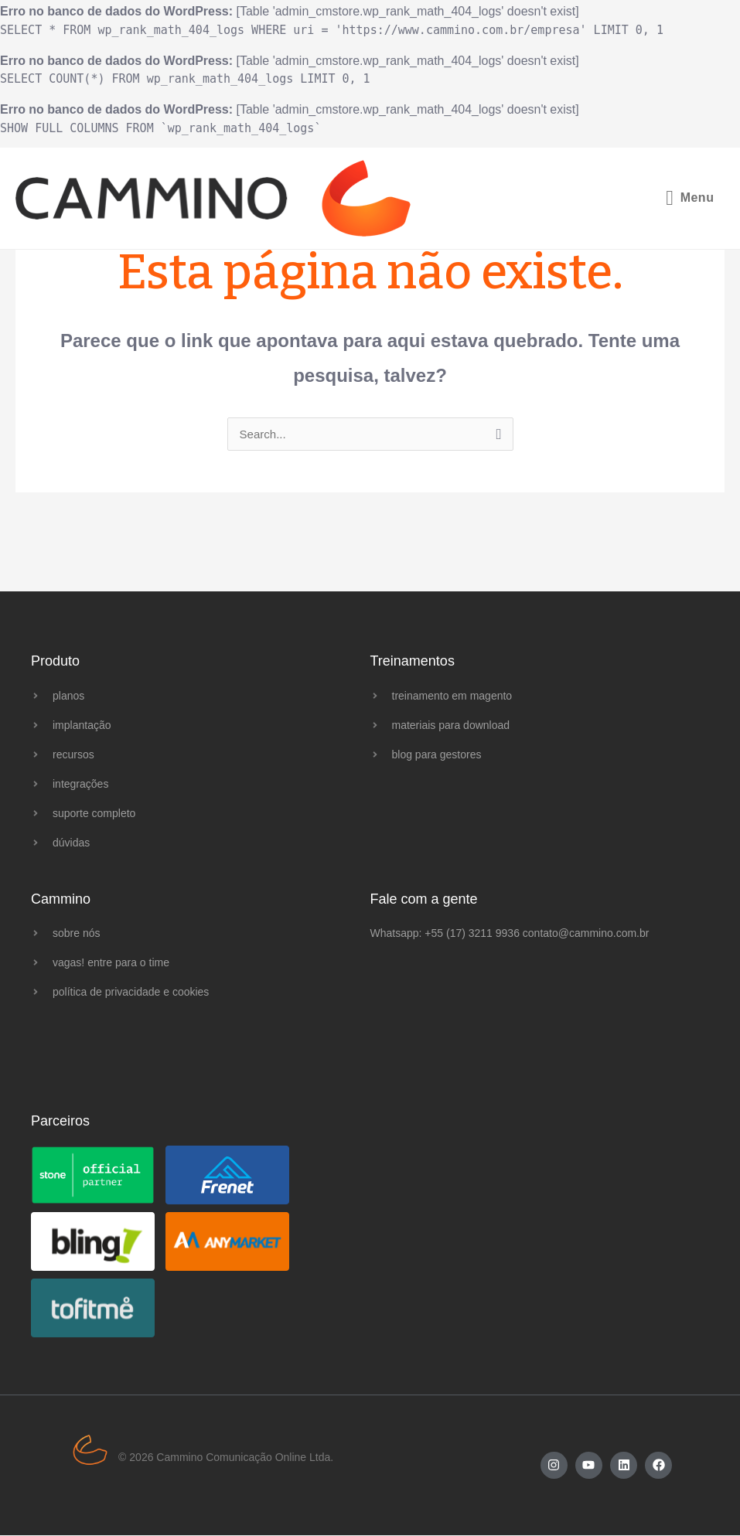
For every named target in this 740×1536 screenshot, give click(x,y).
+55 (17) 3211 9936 (472, 934)
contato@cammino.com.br (586, 934)
